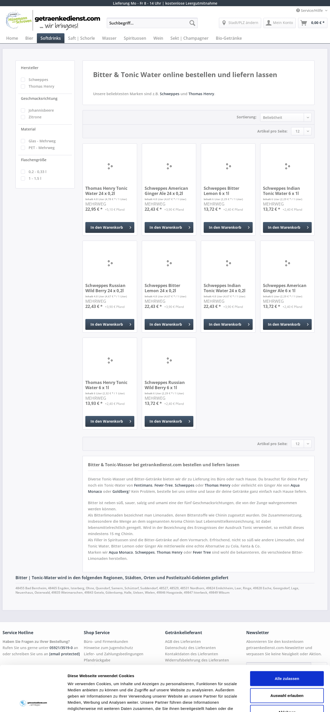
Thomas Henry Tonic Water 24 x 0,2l (106, 191)
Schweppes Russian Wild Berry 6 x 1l (165, 385)
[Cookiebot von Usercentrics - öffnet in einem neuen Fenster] (33, 702)
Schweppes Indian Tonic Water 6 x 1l (281, 191)
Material (28, 129)
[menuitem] (152, 25)
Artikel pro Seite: (272, 131)
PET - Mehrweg (42, 147)
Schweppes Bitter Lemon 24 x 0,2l (162, 288)
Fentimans (143, 485)
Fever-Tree (163, 485)
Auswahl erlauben (286, 650)
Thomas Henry (41, 86)
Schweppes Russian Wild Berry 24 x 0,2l (105, 288)
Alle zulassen (287, 633)
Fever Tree (202, 552)
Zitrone (35, 116)
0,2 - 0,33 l (37, 171)
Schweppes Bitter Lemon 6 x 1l (221, 191)
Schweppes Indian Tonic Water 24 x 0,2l (224, 288)
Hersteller (29, 67)
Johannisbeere (41, 110)
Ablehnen (287, 667)
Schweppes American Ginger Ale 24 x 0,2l (166, 191)
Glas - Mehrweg (42, 140)
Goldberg (120, 491)
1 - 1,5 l (35, 178)
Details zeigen (274, 702)
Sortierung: (247, 116)
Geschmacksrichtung (39, 98)
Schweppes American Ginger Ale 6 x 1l (285, 288)
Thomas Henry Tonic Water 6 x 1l (106, 385)
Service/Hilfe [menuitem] (310, 10)
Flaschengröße (33, 159)
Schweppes (38, 79)
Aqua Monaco (121, 552)
